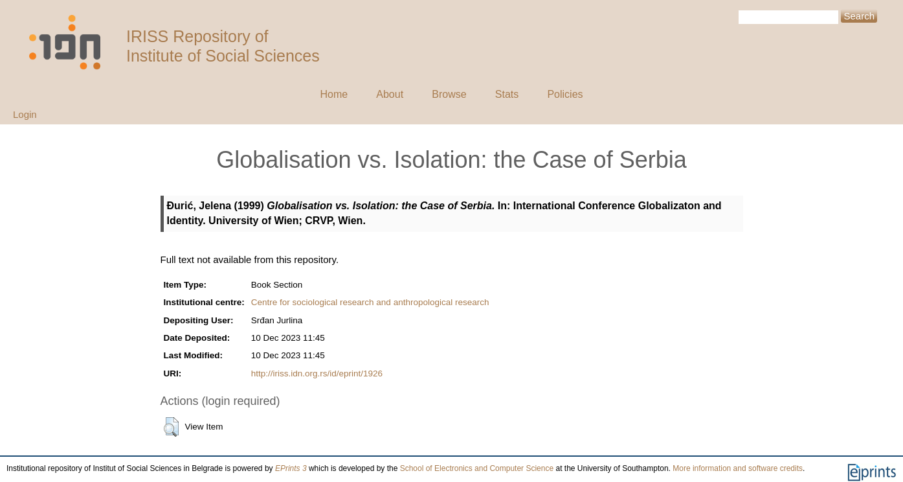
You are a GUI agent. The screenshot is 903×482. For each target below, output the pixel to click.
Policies (565, 94)
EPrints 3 (291, 468)
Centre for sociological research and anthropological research (370, 302)
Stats (506, 94)
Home (334, 94)
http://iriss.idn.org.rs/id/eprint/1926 (317, 373)
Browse (449, 94)
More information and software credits (738, 468)
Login (25, 114)
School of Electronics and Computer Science (476, 468)
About (389, 94)
